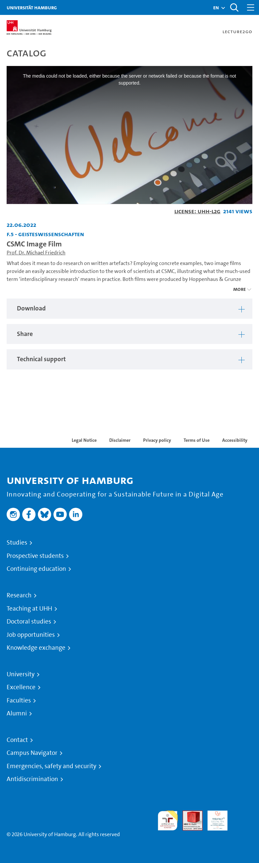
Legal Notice (84, 440)
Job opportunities (31, 635)
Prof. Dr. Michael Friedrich (36, 252)
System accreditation (242, 818)
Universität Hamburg (32, 7)
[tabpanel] (129, 309)
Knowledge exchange (36, 647)
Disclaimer (119, 440)
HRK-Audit (214, 818)
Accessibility (234, 440)
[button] (216, 8)
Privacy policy (157, 440)
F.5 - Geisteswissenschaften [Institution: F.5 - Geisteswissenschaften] (45, 234)
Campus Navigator (32, 753)
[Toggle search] (234, 7)
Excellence (21, 687)
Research (19, 595)
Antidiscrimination (32, 779)
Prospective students (35, 556)
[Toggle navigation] (250, 7)
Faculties (19, 700)
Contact (17, 740)
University (21, 674)
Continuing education (36, 568)
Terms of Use (197, 440)
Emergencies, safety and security (51, 766)
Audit (189, 814)
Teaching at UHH (29, 608)
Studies (17, 542)
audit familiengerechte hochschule (168, 820)
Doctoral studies (29, 621)
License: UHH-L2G (197, 211)
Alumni (17, 713)
